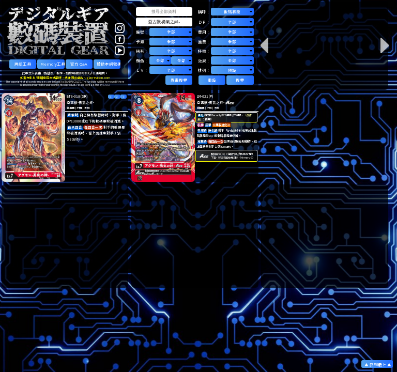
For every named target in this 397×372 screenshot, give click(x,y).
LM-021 (202, 96)
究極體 (70, 108)
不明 (79, 108)
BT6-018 (73, 96)
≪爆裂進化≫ (221, 124)
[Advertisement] (65, 236)
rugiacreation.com (97, 77)
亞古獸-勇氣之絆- (80, 102)
